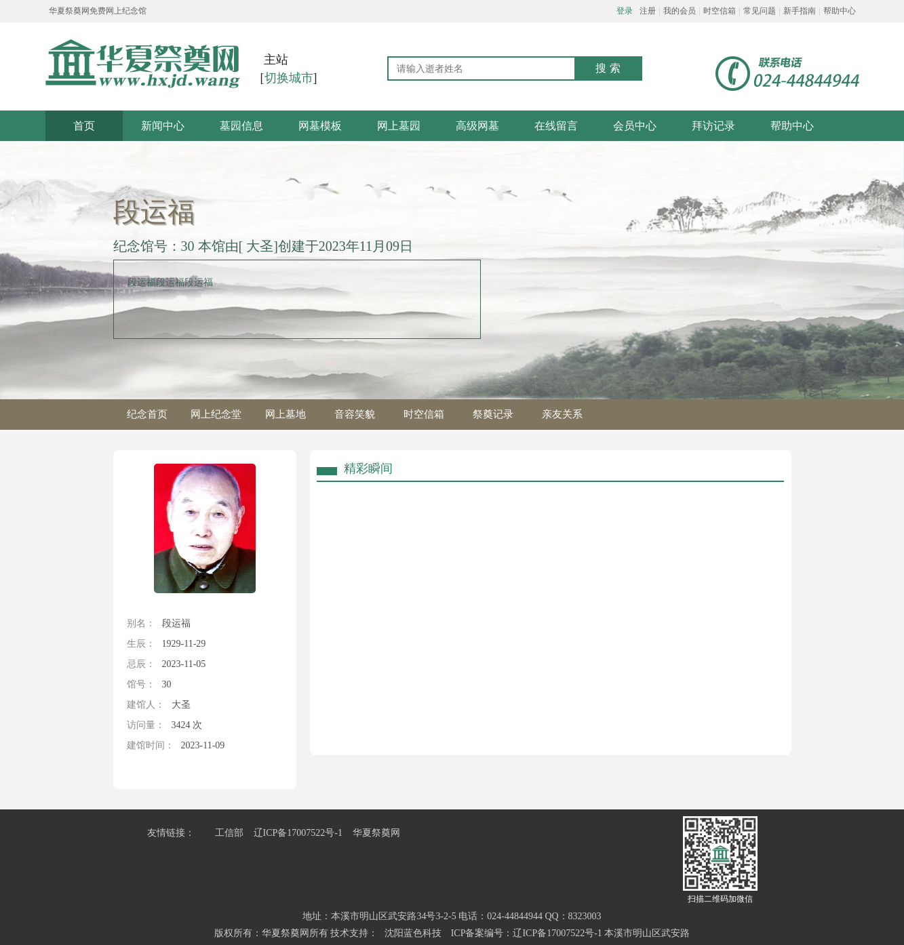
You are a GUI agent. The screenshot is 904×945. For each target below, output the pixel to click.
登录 (624, 11)
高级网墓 (477, 126)
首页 (84, 126)
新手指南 (799, 11)
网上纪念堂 (216, 414)
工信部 (229, 833)
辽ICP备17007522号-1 (298, 833)
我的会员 (679, 11)
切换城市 (288, 78)
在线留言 (556, 126)
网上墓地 (285, 414)
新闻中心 (162, 126)
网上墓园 (398, 126)
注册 (648, 11)
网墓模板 (320, 126)
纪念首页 (147, 414)
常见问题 (759, 11)
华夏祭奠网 (376, 833)
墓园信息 (241, 126)
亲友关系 (562, 414)
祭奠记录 (493, 414)
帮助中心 (839, 11)
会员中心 (634, 126)
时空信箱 (719, 11)
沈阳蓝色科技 (413, 933)
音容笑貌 (354, 414)
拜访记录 (713, 126)
